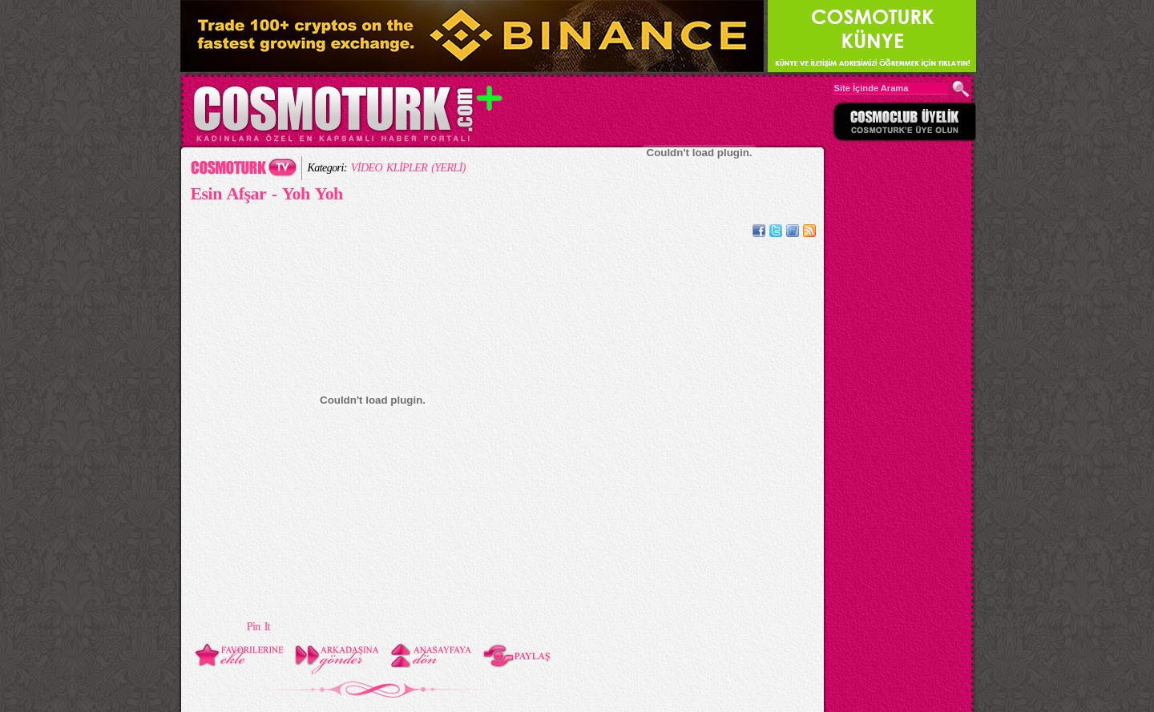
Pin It (258, 627)
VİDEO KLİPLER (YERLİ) (408, 168)
